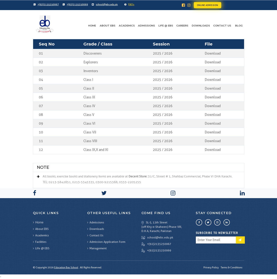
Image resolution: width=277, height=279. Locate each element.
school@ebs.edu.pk (160, 237)
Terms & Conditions (231, 267)
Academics (127, 25)
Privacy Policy (211, 267)
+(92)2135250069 (159, 250)
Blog (239, 25)
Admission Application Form (106, 242)
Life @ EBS (165, 25)
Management (97, 248)
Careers (182, 25)
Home (92, 25)
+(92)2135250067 (159, 244)
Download (213, 53)
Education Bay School (66, 267)
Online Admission (207, 5)
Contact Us (222, 25)
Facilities (39, 242)
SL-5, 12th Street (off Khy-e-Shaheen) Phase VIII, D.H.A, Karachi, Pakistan (161, 227)
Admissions (146, 25)
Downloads (201, 25)
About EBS (107, 25)
